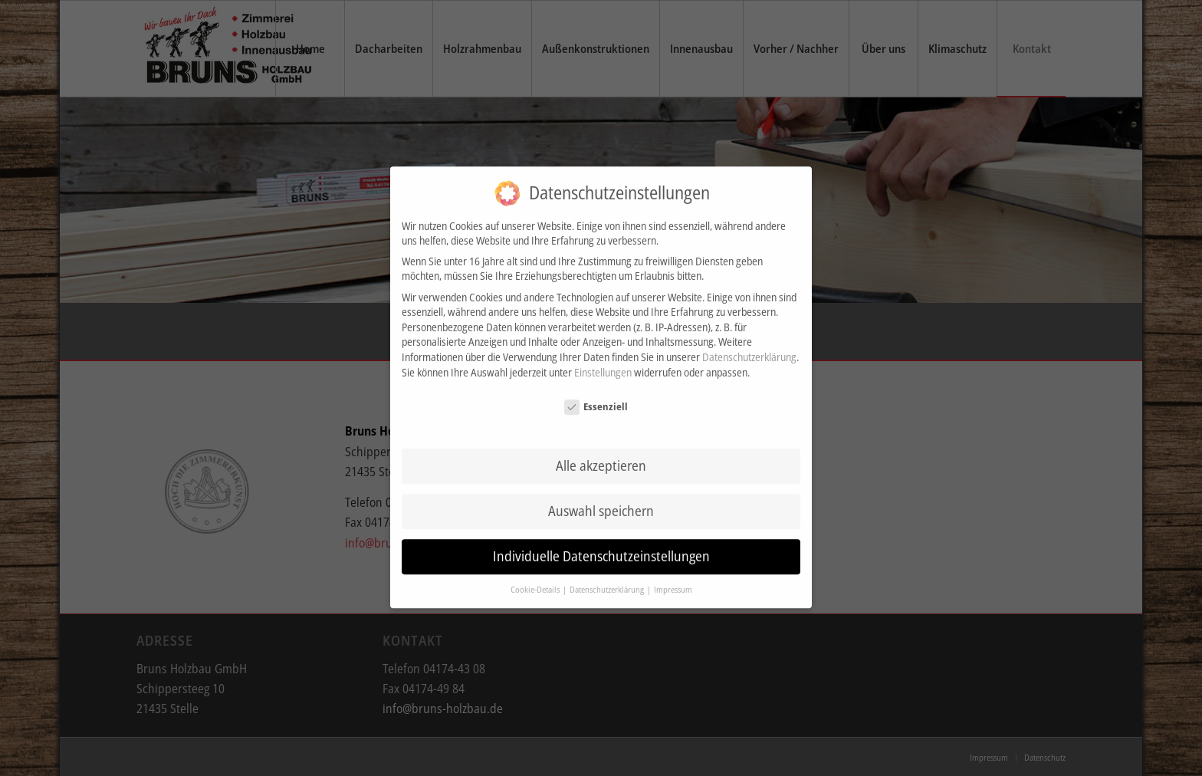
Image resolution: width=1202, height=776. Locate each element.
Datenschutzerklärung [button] (607, 579)
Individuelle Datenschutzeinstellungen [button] (601, 546)
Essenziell (596, 396)
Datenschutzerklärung (749, 347)
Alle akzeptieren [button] (601, 455)
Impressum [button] (673, 579)
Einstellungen (603, 361)
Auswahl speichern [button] (601, 501)
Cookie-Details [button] (536, 579)
